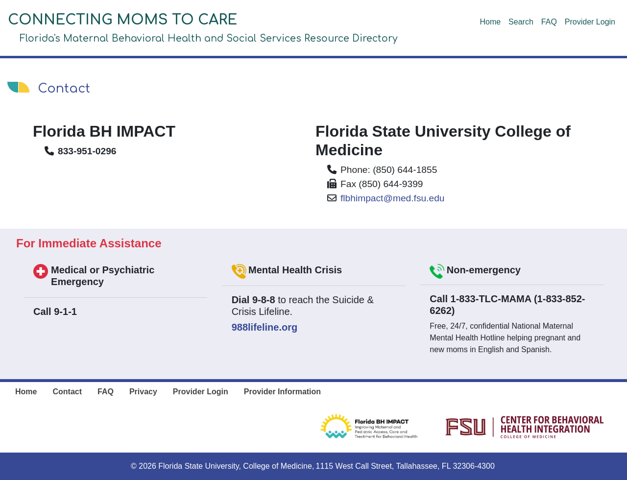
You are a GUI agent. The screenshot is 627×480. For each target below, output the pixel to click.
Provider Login (590, 22)
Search (520, 22)
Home (490, 22)
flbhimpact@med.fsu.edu (392, 198)
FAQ (549, 22)
